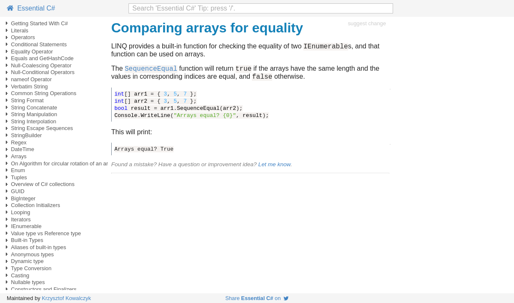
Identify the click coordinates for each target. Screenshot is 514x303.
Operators (23, 37)
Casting (20, 275)
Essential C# (31, 8)
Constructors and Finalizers (44, 289)
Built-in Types (27, 240)
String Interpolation (33, 121)
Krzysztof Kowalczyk (66, 298)
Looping (20, 212)
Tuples (19, 177)
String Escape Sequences (42, 128)
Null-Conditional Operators (43, 72)
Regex (19, 142)
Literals (19, 30)
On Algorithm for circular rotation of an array (63, 163)
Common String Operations (43, 93)
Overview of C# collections (43, 184)
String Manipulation (34, 114)
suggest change (367, 23)
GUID (17, 191)
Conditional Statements (39, 44)
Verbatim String (29, 86)
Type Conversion (31, 268)
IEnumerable (26, 226)
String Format (27, 100)
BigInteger (23, 198)
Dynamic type (27, 261)
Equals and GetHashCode (42, 58)
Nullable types (28, 282)
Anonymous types (32, 254)
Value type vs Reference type (46, 233)
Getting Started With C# (39, 23)
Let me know (274, 168)
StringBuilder (26, 135)
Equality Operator (32, 51)
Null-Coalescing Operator (41, 65)
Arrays (19, 156)
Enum (18, 170)
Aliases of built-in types (38, 247)
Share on (257, 298)
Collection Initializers (35, 205)
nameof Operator (31, 79)
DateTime (22, 149)
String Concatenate (34, 107)
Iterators (21, 219)
